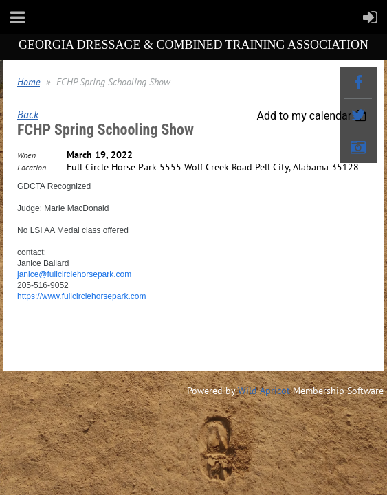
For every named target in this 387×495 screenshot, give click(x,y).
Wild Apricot (264, 390)
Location (31, 167)
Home (28, 82)
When (26, 155)
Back (27, 114)
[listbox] (313, 115)
